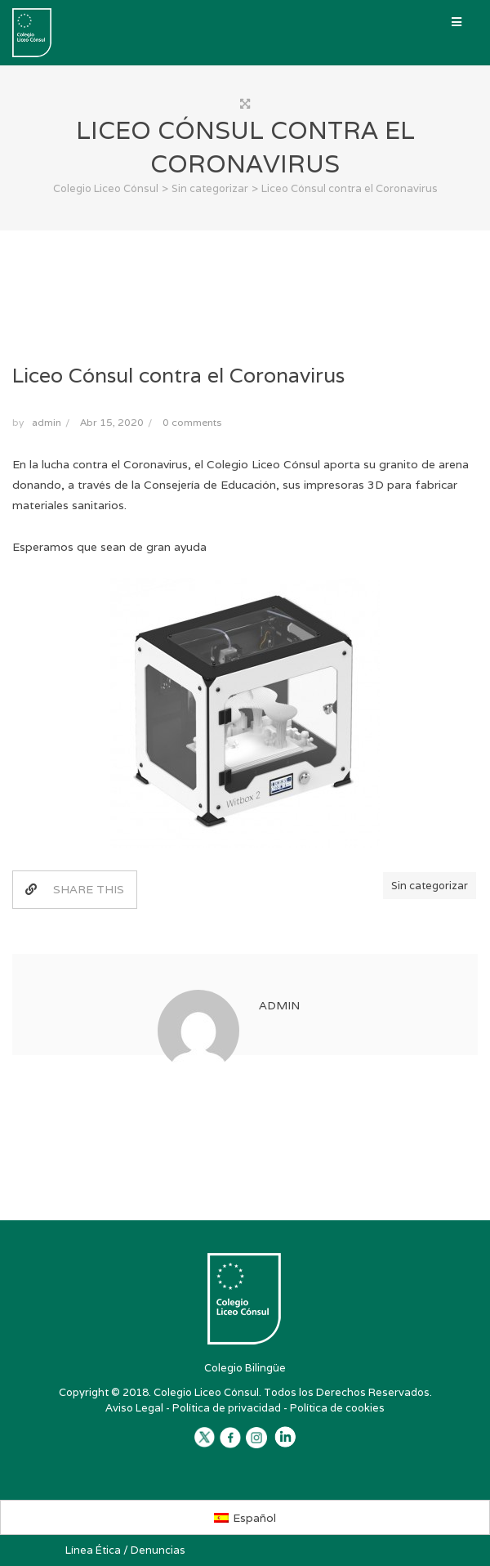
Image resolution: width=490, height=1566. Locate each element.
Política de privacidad (226, 1408)
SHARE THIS (74, 889)
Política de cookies (337, 1408)
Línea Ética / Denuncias (125, 1550)
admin (46, 422)
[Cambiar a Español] (245, 1517)
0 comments (192, 422)
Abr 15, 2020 (112, 422)
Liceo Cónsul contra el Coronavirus (178, 375)
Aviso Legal (134, 1408)
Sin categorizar (429, 886)
